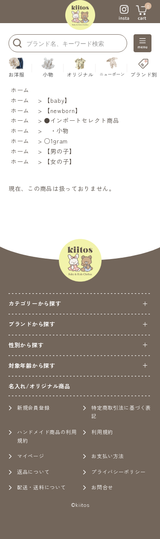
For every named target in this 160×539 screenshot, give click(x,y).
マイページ (26, 455)
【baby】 (57, 100)
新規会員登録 (29, 407)
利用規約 (98, 431)
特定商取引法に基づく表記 (117, 412)
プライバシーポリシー (114, 471)
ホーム (20, 90)
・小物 (56, 130)
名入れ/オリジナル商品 (39, 386)
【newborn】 (62, 110)
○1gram (56, 141)
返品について (29, 471)
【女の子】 (60, 161)
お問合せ (98, 487)
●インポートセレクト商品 (81, 120)
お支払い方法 (103, 455)
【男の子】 (60, 151)
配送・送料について (37, 487)
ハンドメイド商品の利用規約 (43, 436)
